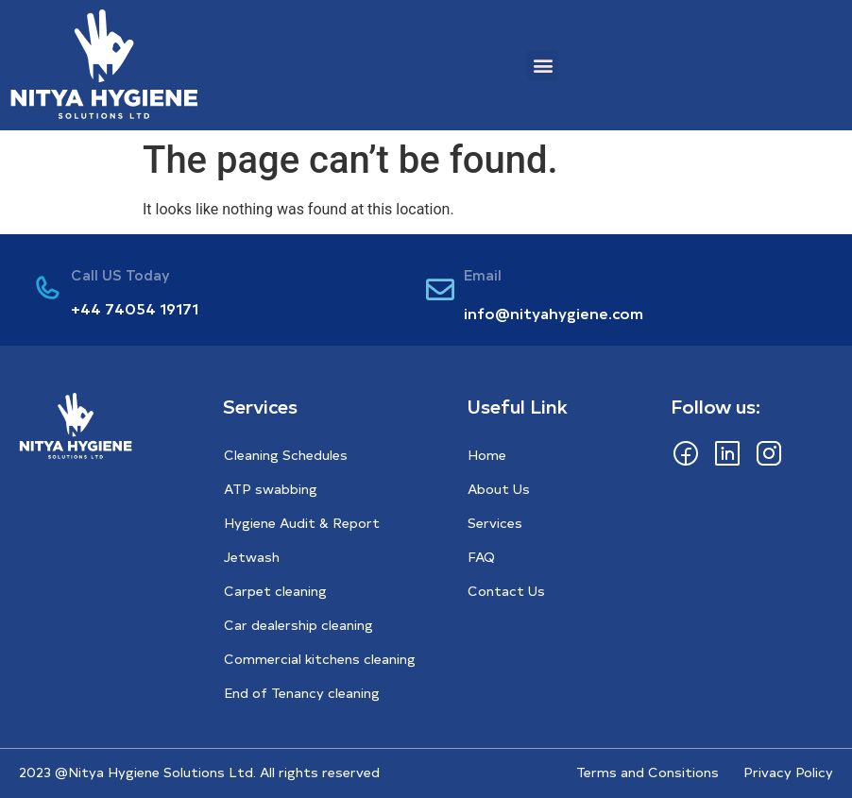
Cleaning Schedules (286, 455)
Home (487, 455)
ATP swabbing (270, 489)
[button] (542, 65)
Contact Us (506, 591)
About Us (499, 489)
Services (495, 523)
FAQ (481, 557)
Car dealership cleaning (298, 625)
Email (483, 274)
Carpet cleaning (275, 591)
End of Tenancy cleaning (302, 693)
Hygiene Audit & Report (302, 523)
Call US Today (120, 274)
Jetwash (252, 557)
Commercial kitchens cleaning (320, 659)
